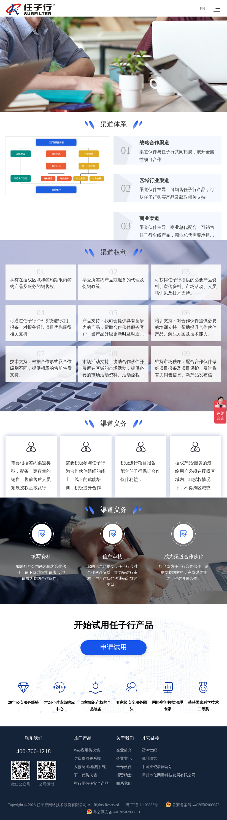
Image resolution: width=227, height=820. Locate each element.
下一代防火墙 (85, 775)
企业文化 (124, 758)
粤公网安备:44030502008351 (113, 812)
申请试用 (113, 647)
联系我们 (124, 783)
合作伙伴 (124, 767)
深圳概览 (149, 758)
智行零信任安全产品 (91, 783)
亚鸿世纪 (149, 750)
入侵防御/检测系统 (90, 767)
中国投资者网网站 (157, 767)
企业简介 (124, 750)
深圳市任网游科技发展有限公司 (169, 775)
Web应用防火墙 (87, 750)
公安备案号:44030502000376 (192, 805)
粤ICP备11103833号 (142, 805)
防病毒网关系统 (87, 758)
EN (202, 9)
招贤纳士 (124, 775)
